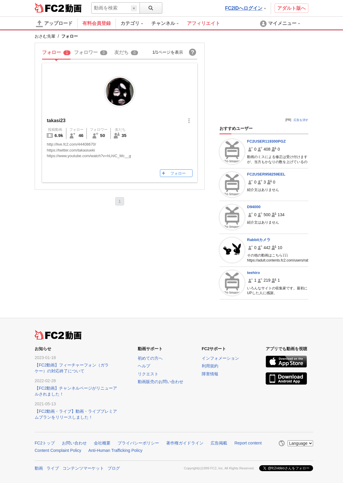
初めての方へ (150, 358)
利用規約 (210, 366)
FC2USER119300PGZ (266, 141)
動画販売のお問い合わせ (160, 381)
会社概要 (102, 443)
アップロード (54, 23)
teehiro (253, 272)
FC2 (49, 7)
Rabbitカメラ (258, 239)
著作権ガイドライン (184, 443)
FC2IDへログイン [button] (245, 8)
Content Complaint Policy (58, 450)
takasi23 (56, 120)
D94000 (254, 207)
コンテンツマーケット (83, 468)
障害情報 (210, 374)
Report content (248, 443)
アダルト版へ (291, 8)
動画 (39, 468)
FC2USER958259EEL (266, 174)
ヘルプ (144, 366)
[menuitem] (136, 23)
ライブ (53, 468)
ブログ (114, 468)
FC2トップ (45, 443)
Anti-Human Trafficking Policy (115, 450)
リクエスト (148, 374)
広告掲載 (219, 443)
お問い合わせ (74, 443)
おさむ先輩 (45, 36)
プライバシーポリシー (138, 443)
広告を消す (301, 120)
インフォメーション (220, 358)
